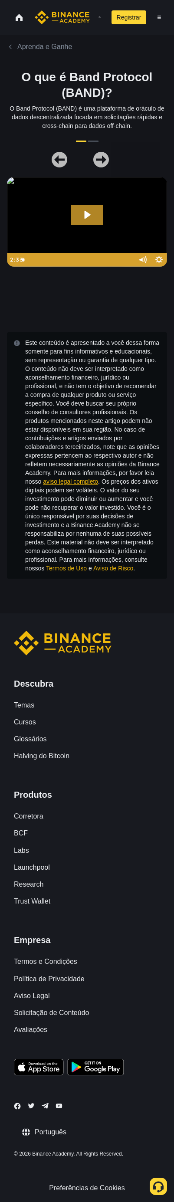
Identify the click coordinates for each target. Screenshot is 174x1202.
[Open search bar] (97, 17)
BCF (21, 833)
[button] (159, 17)
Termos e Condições (45, 961)
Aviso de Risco (113, 568)
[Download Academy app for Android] (95, 1068)
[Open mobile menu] (159, 17)
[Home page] (62, 17)
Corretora (28, 816)
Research (28, 884)
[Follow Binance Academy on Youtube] (59, 1106)
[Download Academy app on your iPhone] (39, 1068)
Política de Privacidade (49, 979)
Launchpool (32, 867)
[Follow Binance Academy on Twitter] (31, 1105)
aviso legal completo (70, 481)
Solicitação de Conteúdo (51, 1012)
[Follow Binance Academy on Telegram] (45, 1106)
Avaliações (30, 1029)
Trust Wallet (32, 901)
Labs (21, 850)
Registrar (129, 17)
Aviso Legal (31, 995)
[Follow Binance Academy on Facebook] (17, 1106)
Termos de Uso (66, 568)
